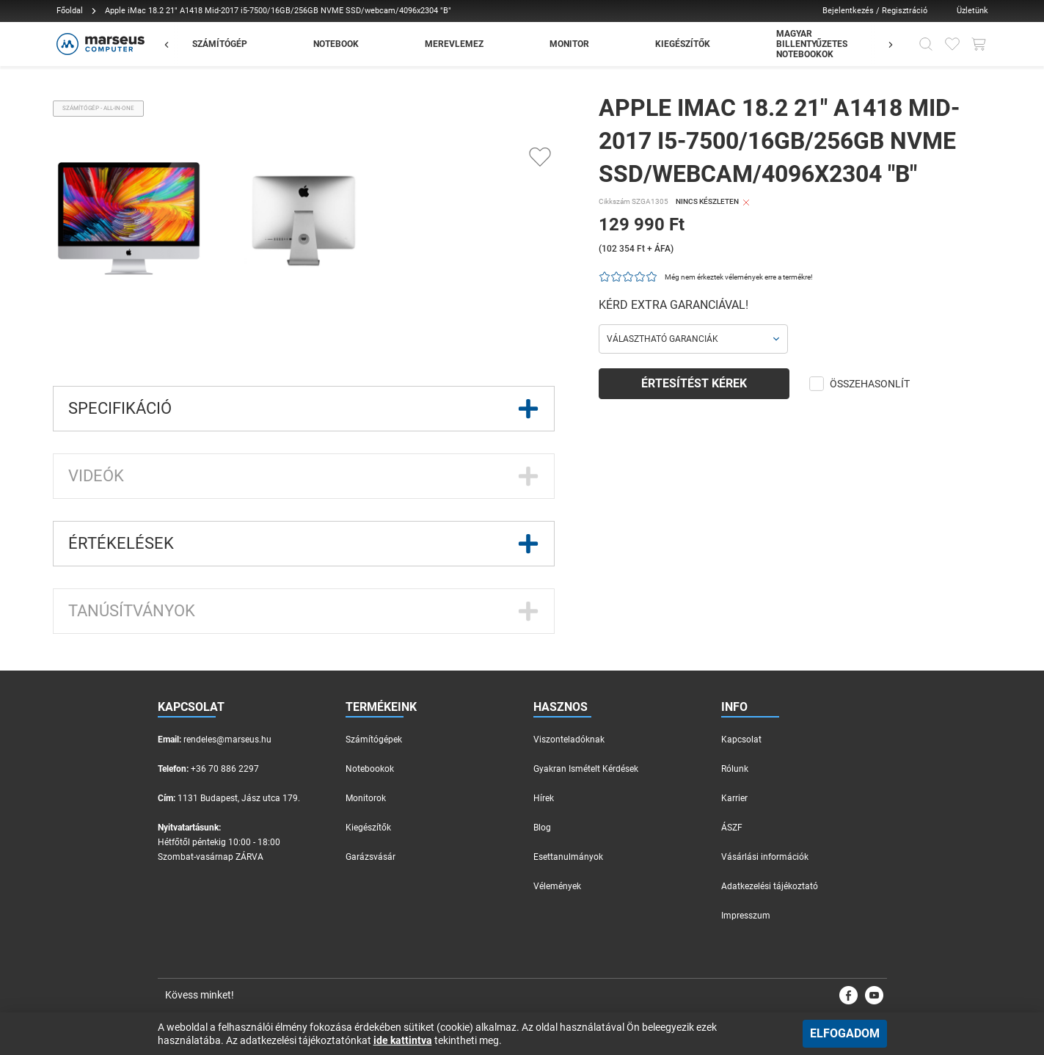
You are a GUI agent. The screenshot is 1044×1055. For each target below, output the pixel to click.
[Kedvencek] (952, 44)
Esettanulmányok (568, 857)
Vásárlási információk (764, 857)
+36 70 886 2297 (225, 769)
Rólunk (734, 769)
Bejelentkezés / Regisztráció (874, 10)
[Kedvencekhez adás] (540, 157)
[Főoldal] (99, 44)
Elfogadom (845, 1033)
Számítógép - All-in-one (98, 108)
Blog (542, 827)
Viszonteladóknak (569, 739)
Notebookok (370, 769)
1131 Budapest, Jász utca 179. (239, 798)
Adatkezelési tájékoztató (769, 886)
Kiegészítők (368, 827)
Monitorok (366, 798)
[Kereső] (926, 44)
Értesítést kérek (694, 383)
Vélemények (557, 886)
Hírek (543, 798)
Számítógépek (374, 739)
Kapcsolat (741, 739)
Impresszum (745, 915)
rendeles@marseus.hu (227, 739)
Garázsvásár (370, 857)
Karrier (734, 798)
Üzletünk (972, 10)
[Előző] (174, 44)
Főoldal (69, 10)
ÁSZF (731, 827)
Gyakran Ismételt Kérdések (585, 769)
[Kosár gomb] (978, 44)
